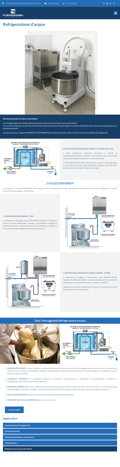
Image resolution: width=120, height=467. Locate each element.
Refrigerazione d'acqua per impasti (18, 449)
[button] (116, 13)
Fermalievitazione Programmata (17, 425)
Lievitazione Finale (12, 431)
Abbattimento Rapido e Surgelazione (19, 437)
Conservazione (11, 443)
